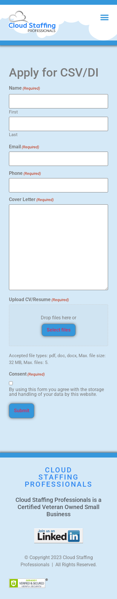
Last (13, 134)
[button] (104, 17)
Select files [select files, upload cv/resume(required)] (59, 330)
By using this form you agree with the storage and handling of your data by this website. (56, 392)
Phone (25, 173)
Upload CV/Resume (39, 299)
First (13, 111)
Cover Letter (31, 199)
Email (24, 146)
